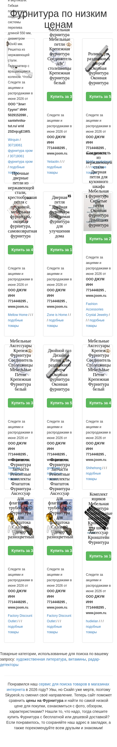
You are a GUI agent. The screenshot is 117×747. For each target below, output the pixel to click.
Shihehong (93, 468)
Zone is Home (57, 315)
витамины (77, 659)
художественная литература (41, 659)
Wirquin (13, 140)
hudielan (92, 621)
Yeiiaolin (53, 162)
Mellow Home (18, 315)
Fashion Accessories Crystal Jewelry (97, 309)
